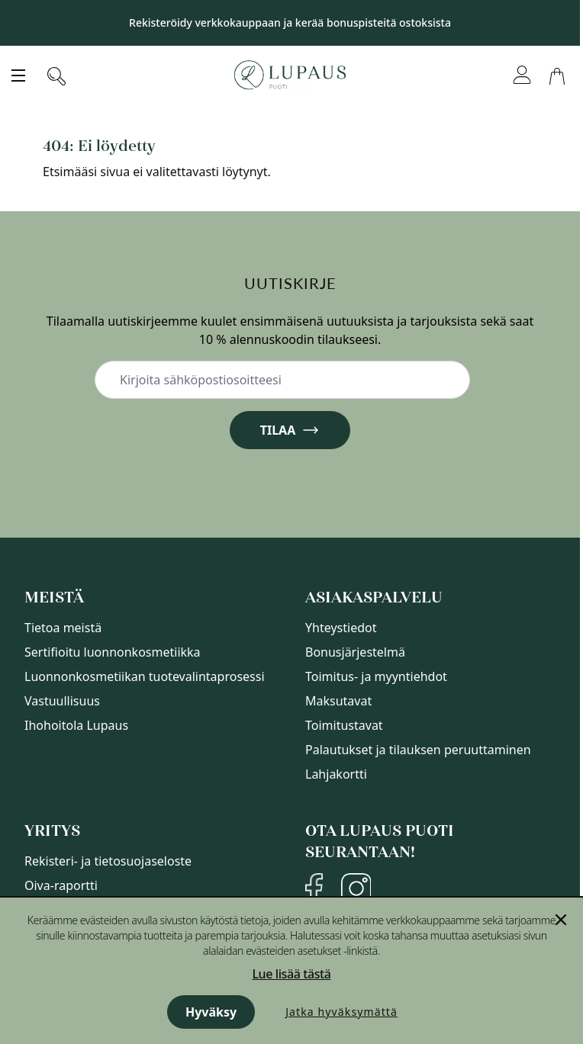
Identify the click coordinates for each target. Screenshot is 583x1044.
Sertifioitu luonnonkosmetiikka (112, 652)
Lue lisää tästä (291, 973)
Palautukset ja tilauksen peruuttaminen (418, 749)
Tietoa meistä (62, 627)
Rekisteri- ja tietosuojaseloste (108, 861)
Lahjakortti (336, 774)
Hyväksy (211, 1012)
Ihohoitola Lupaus (76, 725)
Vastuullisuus (62, 700)
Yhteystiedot (340, 627)
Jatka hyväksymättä (341, 1011)
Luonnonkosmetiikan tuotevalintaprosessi (144, 676)
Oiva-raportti (61, 885)
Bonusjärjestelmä (355, 652)
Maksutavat (338, 700)
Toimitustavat (344, 725)
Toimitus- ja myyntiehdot (376, 676)
